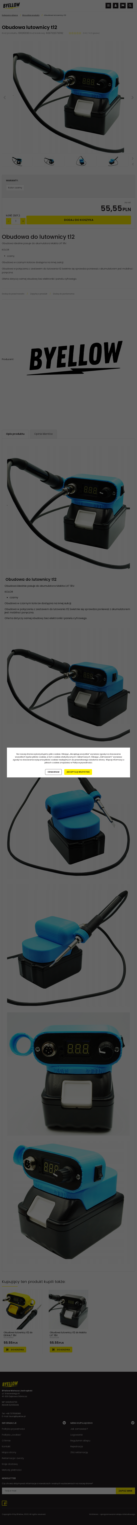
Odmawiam (53, 772)
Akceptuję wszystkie (78, 772)
